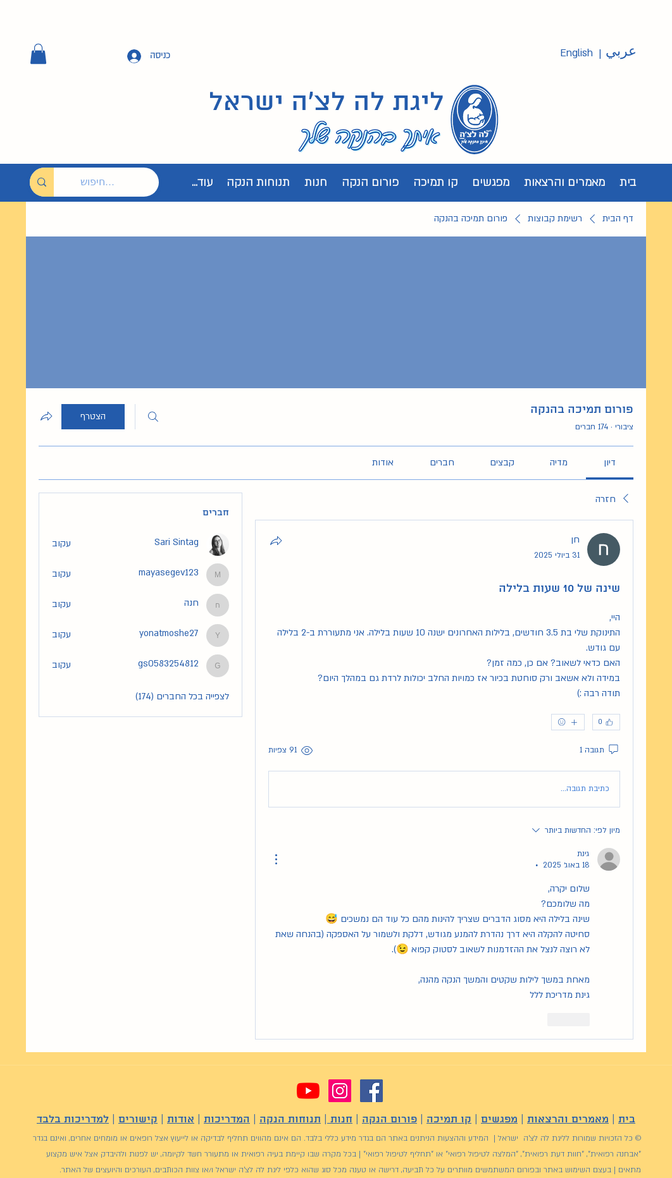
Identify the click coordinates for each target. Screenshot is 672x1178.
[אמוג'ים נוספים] (568, 722)
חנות (339, 1119)
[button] (38, 54)
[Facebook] (371, 1090)
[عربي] (621, 52)
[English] (576, 53)
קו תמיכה (448, 1119)
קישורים (138, 1119)
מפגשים (499, 1119)
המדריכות (227, 1119)
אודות (180, 1119)
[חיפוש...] (115, 182)
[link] (610, 463)
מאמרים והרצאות (568, 1119)
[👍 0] (606, 722)
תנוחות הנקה (290, 1119)
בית (626, 1119)
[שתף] (275, 540)
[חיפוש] (153, 416)
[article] (444, 780)
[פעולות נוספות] (275, 859)
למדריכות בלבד (73, 1119)
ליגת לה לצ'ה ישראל (326, 103)
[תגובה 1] (600, 750)
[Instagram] (339, 1090)
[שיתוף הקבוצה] (46, 416)
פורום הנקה (389, 1119)
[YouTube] (308, 1090)
